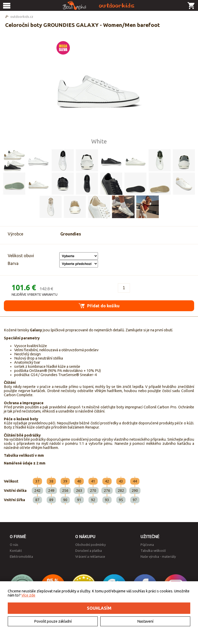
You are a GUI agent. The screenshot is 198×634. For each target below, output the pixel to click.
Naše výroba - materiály (158, 556)
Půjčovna (147, 544)
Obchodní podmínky (90, 544)
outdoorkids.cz (21, 16)
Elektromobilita (21, 556)
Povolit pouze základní (53, 621)
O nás (14, 544)
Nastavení (145, 621)
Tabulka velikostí (153, 550)
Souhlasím (99, 608)
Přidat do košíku (99, 305)
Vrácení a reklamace (90, 556)
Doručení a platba (88, 550)
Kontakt (16, 550)
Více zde (28, 595)
